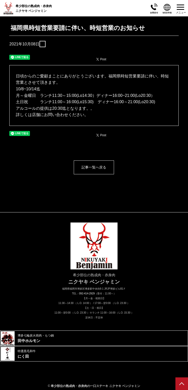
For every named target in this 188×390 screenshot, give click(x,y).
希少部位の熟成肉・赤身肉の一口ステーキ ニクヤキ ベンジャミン (95, 386)
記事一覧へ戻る (94, 167)
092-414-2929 (87, 293)
